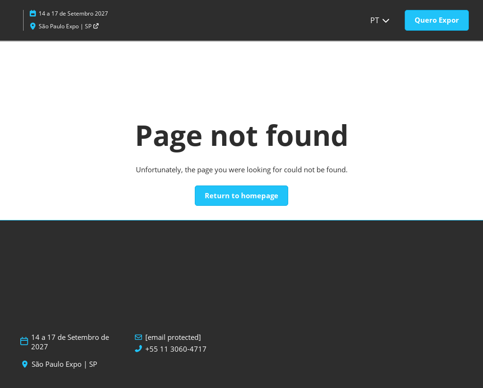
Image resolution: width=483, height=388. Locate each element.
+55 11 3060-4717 (176, 349)
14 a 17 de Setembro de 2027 (70, 342)
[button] (437, 20)
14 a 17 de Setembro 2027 (73, 13)
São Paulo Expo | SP (69, 26)
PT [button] (380, 20)
